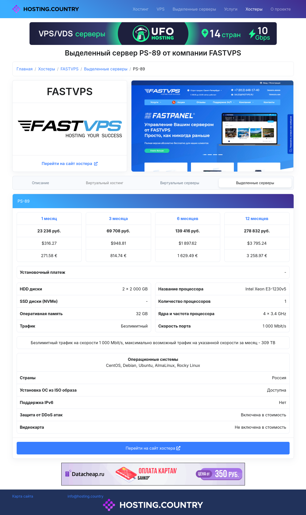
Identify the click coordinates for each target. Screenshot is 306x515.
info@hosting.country (85, 496)
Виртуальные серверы (179, 183)
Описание (40, 183)
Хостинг (141, 9)
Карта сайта (22, 496)
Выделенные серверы (194, 9)
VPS (161, 9)
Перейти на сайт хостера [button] (153, 448)
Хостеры (253, 9)
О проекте (280, 9)
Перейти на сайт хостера (70, 163)
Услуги (231, 9)
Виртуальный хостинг (104, 183)
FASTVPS (69, 68)
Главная (25, 68)
